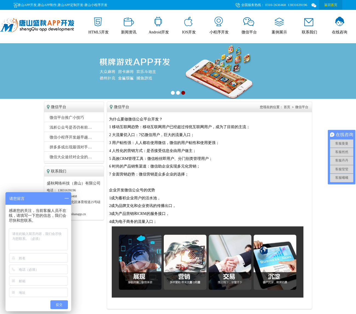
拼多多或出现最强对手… (71, 147)
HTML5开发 (98, 25)
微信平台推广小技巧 (67, 118)
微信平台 (249, 25)
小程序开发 (219, 25)
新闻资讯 (128, 25)
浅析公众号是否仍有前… (71, 127)
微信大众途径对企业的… (71, 157)
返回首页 (330, 5)
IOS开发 (189, 25)
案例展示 (279, 25)
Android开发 (159, 25)
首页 (287, 107)
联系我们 (309, 25)
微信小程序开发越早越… (71, 137)
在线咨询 (339, 25)
